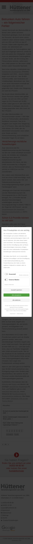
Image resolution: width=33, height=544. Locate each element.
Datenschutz (20, 313)
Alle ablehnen (16, 300)
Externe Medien (14, 279)
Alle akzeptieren (16, 295)
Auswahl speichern (16, 290)
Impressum (13, 313)
